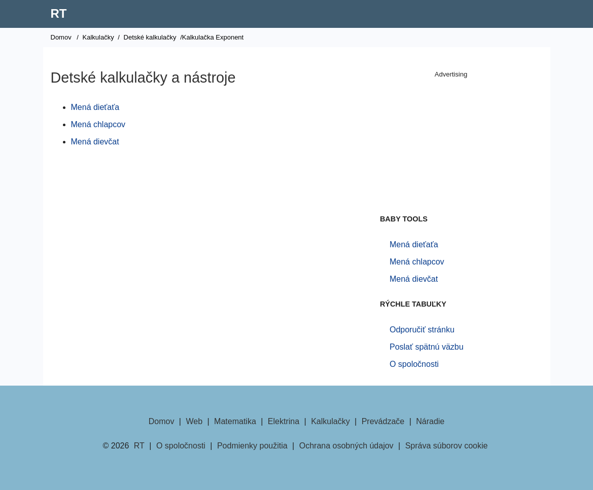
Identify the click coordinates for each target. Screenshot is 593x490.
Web (194, 421)
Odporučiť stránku (422, 329)
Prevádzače (383, 421)
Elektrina (283, 421)
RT (59, 13)
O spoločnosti (414, 364)
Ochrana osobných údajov (346, 445)
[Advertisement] (451, 144)
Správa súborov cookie (446, 445)
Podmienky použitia (252, 445)
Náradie (430, 421)
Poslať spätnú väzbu (427, 347)
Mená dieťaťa (95, 107)
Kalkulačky (98, 37)
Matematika (235, 421)
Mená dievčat (95, 141)
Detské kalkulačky (150, 37)
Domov (61, 37)
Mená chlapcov (98, 124)
